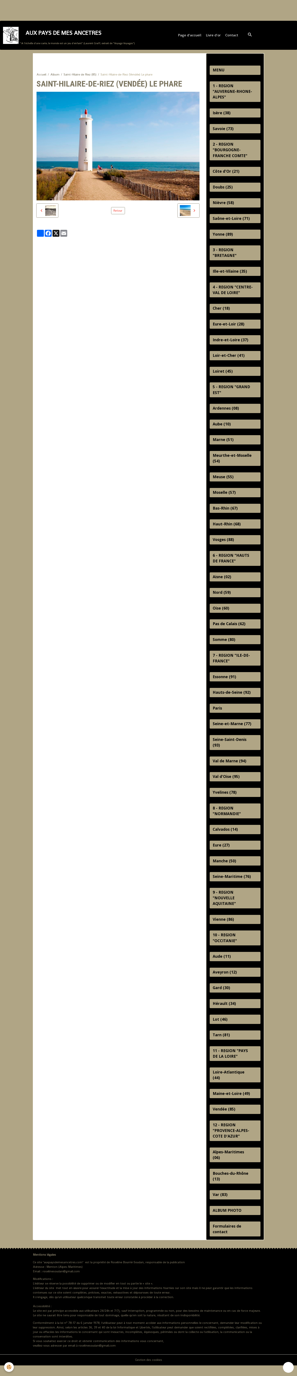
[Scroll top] (288, 1367)
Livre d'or (213, 36)
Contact (231, 36)
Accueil (41, 75)
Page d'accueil (189, 36)
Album (54, 75)
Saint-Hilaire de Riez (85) (80, 75)
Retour (118, 211)
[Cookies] (9, 1367)
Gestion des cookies (148, 1370)
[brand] (69, 35)
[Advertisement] (78, 9)
